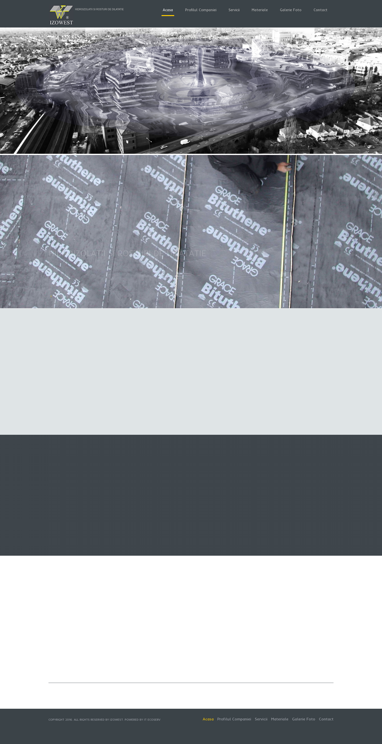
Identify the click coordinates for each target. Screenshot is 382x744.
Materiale (260, 10)
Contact (320, 10)
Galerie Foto (290, 10)
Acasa (168, 10)
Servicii (234, 10)
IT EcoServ (152, 719)
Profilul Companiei (200, 10)
